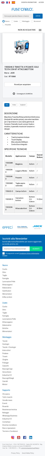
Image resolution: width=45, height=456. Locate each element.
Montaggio (24, 21)
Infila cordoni (7, 297)
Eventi (4, 403)
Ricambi (6, 25)
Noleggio (5, 413)
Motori (4, 384)
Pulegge (5, 363)
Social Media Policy (28, 453)
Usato (14, 21)
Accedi (41, 2)
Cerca (38, 16)
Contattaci (6, 422)
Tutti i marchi (7, 397)
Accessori (36, 21)
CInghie (5, 360)
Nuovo (5, 21)
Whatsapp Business (9, 416)
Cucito (4, 269)
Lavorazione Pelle (9, 319)
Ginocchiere (6, 372)
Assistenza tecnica (9, 409)
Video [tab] (14, 105)
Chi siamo (6, 394)
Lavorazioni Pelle (8, 282)
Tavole (4, 341)
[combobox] (22, 16)
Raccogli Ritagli (8, 378)
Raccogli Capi (7, 369)
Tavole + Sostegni (9, 347)
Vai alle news (7, 400)
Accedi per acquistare (22, 84)
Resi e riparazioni (8, 428)
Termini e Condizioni (10, 431)
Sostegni (5, 344)
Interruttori (6, 350)
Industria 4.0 (7, 375)
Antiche (5, 328)
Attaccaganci (7, 285)
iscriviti (36, 249)
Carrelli (5, 381)
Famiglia (5, 278)
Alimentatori (7, 294)
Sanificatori (6, 291)
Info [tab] (7, 105)
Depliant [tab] (23, 105)
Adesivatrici (6, 288)
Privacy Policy (15, 453)
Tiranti (4, 356)
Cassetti (5, 366)
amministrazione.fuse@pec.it (30, 448)
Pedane (5, 353)
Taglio (4, 275)
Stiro (4, 272)
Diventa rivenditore (29, 2)
